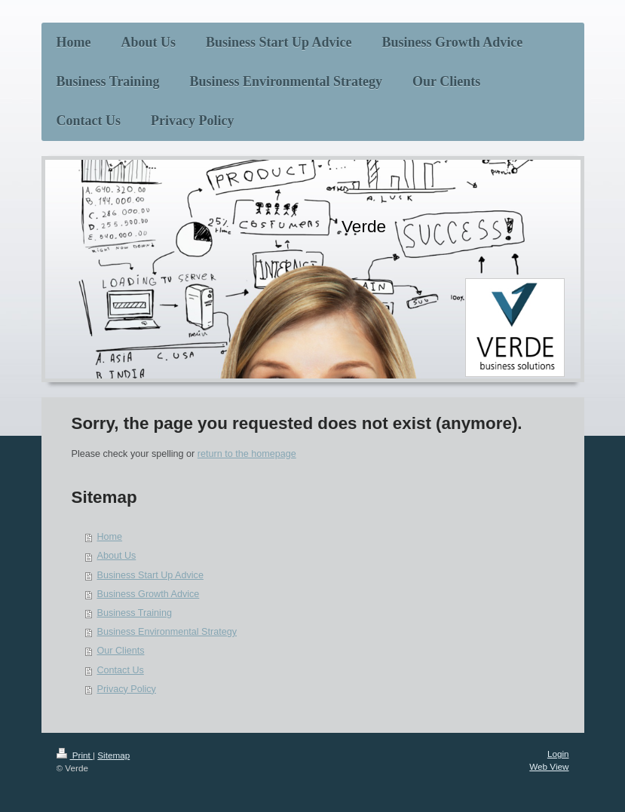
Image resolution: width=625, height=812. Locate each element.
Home (110, 537)
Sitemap (113, 755)
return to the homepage (247, 454)
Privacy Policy (126, 689)
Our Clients (121, 650)
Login (558, 753)
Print (75, 755)
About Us (116, 555)
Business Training (134, 613)
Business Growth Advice (148, 594)
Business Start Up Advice (150, 575)
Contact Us (120, 670)
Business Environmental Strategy (167, 632)
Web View (548, 766)
